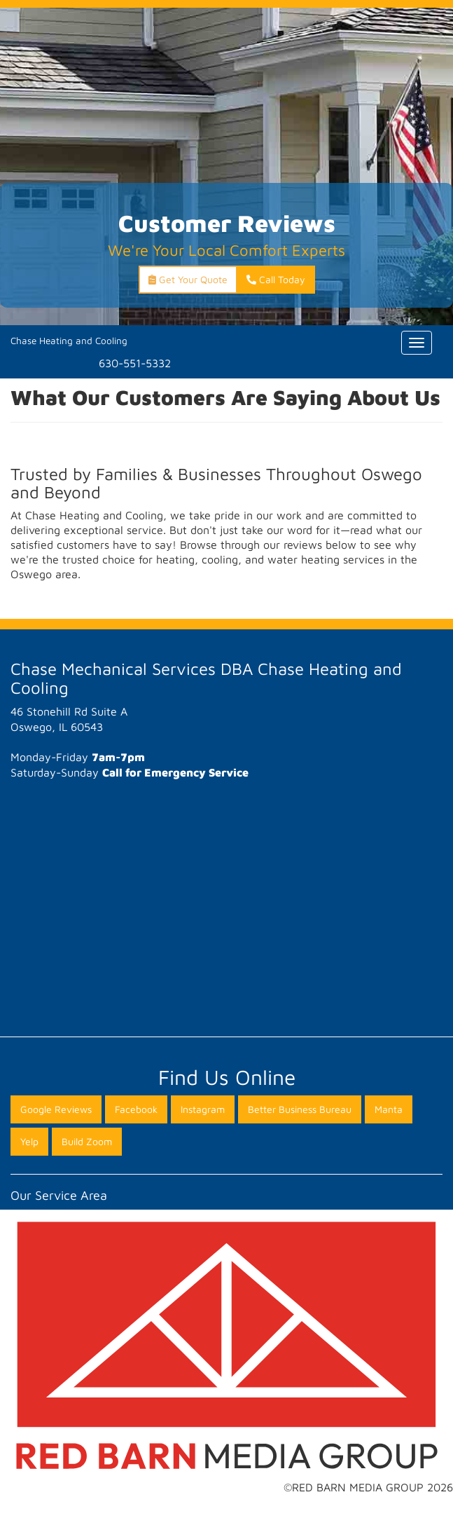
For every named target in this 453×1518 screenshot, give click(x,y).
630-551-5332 (135, 363)
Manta (389, 1109)
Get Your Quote (188, 279)
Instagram (203, 1109)
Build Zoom (87, 1141)
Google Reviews (56, 1109)
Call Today (275, 279)
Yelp (29, 1141)
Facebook (136, 1109)
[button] (11, 588)
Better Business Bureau (299, 1109)
